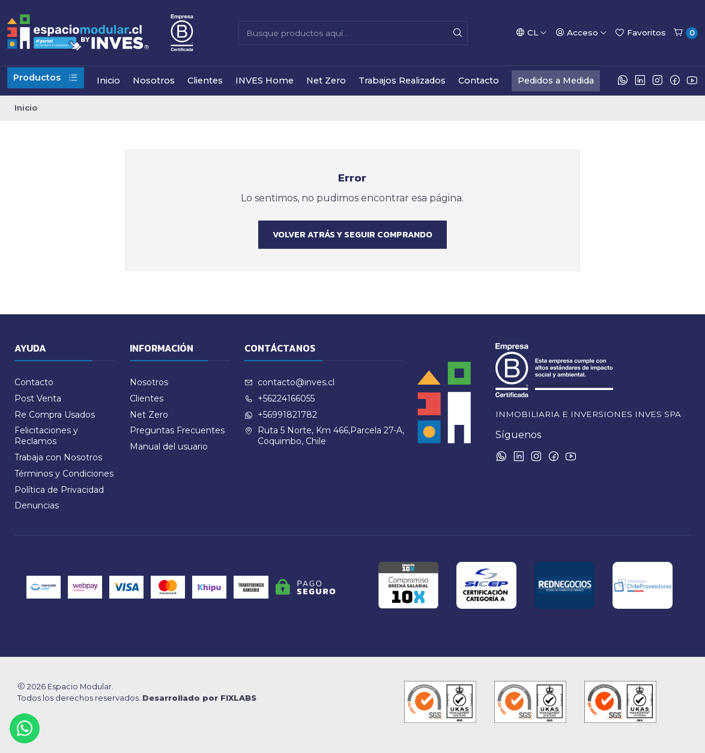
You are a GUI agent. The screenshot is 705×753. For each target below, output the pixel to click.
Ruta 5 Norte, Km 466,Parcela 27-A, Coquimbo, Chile (324, 436)
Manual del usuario (169, 446)
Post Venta (37, 398)
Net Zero (326, 80)
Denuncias (36, 505)
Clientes (205, 80)
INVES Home (264, 80)
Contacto (478, 80)
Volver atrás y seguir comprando (352, 234)
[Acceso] (581, 32)
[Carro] (685, 33)
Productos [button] (45, 77)
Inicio (108, 80)
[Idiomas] (531, 32)
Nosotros (154, 80)
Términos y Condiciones (63, 473)
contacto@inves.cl (289, 382)
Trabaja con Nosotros (58, 457)
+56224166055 (279, 398)
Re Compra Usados (54, 414)
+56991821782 (280, 414)
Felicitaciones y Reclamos (46, 436)
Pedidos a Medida (556, 80)
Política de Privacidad (59, 489)
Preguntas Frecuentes (177, 430)
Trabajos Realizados (402, 80)
